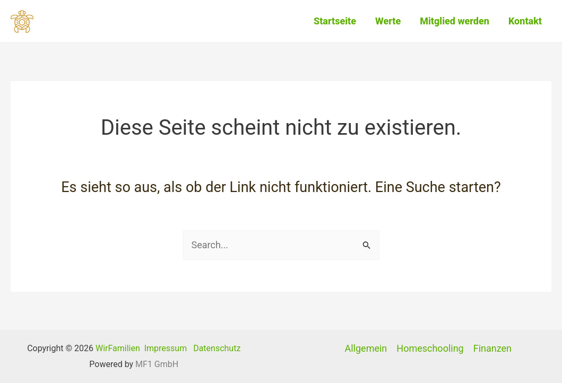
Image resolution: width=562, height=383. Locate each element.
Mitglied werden (454, 21)
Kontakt (525, 21)
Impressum (165, 348)
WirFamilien (118, 348)
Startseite (335, 21)
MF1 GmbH (156, 364)
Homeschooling (429, 348)
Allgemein (366, 348)
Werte (388, 21)
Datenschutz (216, 348)
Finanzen (492, 348)
